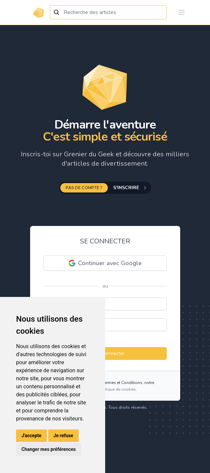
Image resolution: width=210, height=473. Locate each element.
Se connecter (105, 353)
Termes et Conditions (122, 382)
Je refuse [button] (63, 435)
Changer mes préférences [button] (48, 449)
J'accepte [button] (31, 435)
